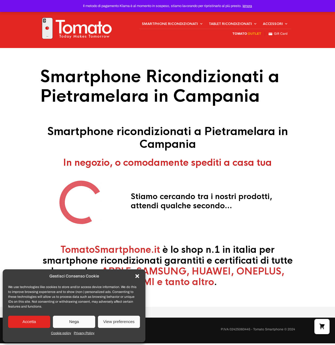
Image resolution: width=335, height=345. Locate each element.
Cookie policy (61, 333)
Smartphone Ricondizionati (170, 25)
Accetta (29, 321)
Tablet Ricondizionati (230, 25)
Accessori (273, 25)
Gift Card (278, 35)
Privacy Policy (84, 333)
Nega (74, 321)
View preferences (119, 321)
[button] (137, 276)
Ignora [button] (247, 6)
